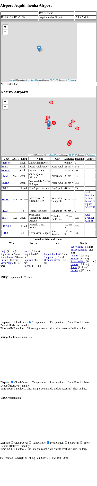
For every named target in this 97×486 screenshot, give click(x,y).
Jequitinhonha (51, 254)
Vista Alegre (6, 263)
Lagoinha (29, 254)
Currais (4, 260)
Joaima (74, 255)
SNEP (5, 188)
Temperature (39, 322)
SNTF (5, 217)
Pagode (28, 265)
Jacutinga (75, 270)
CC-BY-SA (54, 80)
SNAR (5, 176)
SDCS (5, 210)
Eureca (74, 258)
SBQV (5, 199)
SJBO (5, 233)
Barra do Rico (78, 261)
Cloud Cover (21, 322)
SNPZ (5, 166)
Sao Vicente (77, 246)
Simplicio (49, 257)
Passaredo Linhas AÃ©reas (90, 204)
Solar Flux (73, 322)
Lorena (74, 264)
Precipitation (56, 322)
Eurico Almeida (79, 249)
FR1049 (6, 170)
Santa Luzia (6, 257)
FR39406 (6, 226)
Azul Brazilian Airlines (90, 195)
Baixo (27, 251)
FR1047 (6, 162)
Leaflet (12, 80)
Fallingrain (72, 80)
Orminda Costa (52, 260)
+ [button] (5, 27)
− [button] (5, 32)
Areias (74, 267)
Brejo (3, 251)
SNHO (5, 182)
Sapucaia (5, 254)
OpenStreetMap (32, 80)
